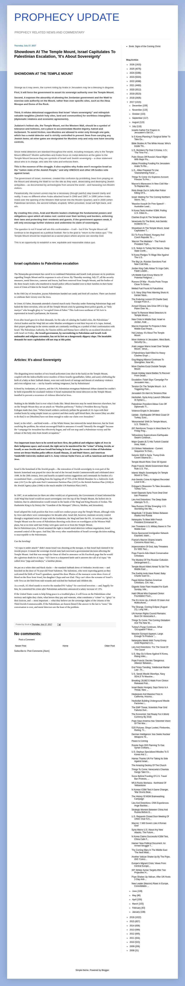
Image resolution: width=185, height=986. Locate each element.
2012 (132, 934)
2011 (132, 938)
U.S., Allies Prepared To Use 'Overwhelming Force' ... (145, 171)
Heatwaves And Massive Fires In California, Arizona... (147, 695)
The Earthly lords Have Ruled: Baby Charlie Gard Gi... (149, 574)
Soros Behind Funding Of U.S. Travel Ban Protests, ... (149, 777)
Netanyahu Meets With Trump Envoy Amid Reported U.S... (149, 641)
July (134, 126)
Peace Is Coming (140, 741)
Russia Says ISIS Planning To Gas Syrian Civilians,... (148, 746)
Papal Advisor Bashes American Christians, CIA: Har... (147, 581)
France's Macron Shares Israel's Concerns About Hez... (147, 541)
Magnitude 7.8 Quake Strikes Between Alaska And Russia (150, 514)
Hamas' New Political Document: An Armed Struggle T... (149, 844)
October (136, 114)
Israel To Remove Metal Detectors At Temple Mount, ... (149, 314)
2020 (132, 89)
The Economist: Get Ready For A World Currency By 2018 (150, 715)
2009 (132, 946)
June (134, 891)
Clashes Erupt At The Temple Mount (149, 217)
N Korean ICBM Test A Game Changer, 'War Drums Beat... (150, 790)
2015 (132, 921)
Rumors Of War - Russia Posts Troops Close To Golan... (150, 282)
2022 (132, 81)
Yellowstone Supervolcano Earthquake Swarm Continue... (150, 436)
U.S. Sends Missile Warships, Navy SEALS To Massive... (148, 675)
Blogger (105, 970)
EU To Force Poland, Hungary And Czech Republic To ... (148, 236)
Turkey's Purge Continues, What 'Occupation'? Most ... (147, 628)
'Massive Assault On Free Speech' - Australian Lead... (148, 205)
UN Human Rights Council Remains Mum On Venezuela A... (149, 614)
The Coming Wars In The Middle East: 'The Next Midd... (150, 851)
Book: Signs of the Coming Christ (144, 46)
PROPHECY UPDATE (66, 17)
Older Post (110, 646)
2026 (132, 64)
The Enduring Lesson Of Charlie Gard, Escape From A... (150, 300)
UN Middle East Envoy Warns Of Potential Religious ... (147, 276)
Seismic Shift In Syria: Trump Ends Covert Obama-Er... (148, 456)
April (134, 899)
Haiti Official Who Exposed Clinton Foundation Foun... (148, 594)
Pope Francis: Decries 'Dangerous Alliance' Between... (148, 661)
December (137, 105)
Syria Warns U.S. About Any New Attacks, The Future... (147, 831)
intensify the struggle (94, 426)
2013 (132, 929)
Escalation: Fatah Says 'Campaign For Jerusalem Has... (150, 380)
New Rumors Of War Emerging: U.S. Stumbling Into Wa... (149, 507)
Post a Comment (27, 639)
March (135, 904)
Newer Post (20, 646)
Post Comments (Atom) (38, 651)
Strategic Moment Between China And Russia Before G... (150, 810)
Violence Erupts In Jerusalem (145, 411)
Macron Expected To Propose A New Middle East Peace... (149, 327)
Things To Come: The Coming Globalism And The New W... (151, 621)
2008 (132, 950)
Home (65, 646)
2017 (132, 102)
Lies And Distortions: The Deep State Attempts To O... (149, 500)
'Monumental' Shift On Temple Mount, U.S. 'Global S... (149, 422)
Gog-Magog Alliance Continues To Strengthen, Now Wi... (148, 360)
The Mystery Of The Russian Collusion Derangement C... (150, 561)
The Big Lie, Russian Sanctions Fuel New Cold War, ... (149, 262)
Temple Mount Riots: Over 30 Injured (149, 462)
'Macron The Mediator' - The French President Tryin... (148, 242)
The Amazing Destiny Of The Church (149, 765)
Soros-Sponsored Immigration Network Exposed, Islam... (150, 534)
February (136, 908)
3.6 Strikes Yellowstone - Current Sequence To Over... (147, 449)
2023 (132, 77)
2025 (132, 69)
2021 (132, 85)
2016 (132, 917)
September (137, 118)
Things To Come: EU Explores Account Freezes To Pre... (150, 178)
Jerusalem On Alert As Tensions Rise (149, 393)
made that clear (30, 410)
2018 (132, 98)
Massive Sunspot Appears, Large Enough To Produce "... (147, 635)
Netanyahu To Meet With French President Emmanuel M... (147, 520)
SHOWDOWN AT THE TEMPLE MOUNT (43, 73)
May (134, 895)
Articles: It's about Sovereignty (37, 360)
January (136, 912)
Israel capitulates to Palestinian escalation (46, 263)
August (135, 122)
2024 (132, 73)
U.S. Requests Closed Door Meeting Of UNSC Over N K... (150, 817)
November (137, 110)
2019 (132, 93)
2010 (132, 942)
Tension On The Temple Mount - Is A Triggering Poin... (149, 387)
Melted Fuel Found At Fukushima (147, 288)
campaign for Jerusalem (30, 429)
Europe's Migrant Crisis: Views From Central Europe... (149, 864)
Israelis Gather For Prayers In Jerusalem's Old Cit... (146, 131)
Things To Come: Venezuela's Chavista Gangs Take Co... (150, 770)
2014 (132, 925)
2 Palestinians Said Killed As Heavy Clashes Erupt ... (148, 354)
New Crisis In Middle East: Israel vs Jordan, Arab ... (148, 320)
